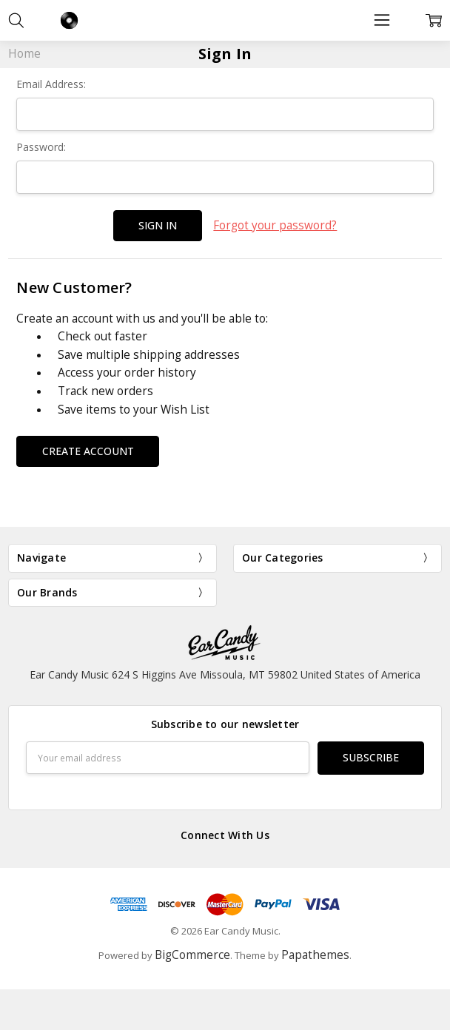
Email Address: (51, 84)
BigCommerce (192, 955)
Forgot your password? (275, 225)
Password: (41, 147)
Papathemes (315, 955)
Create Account (88, 450)
